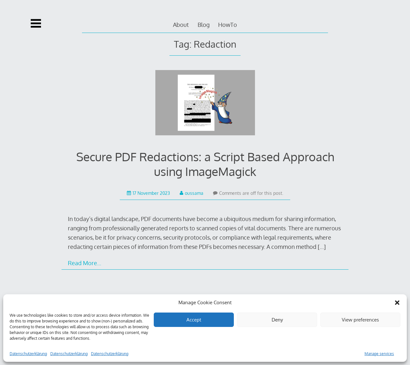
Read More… (84, 262)
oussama (191, 193)
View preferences (360, 320)
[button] (397, 302)
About (181, 24)
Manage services (379, 353)
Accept (193, 320)
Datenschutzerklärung (28, 353)
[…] (322, 246)
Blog (203, 24)
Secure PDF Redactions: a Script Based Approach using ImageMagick (205, 164)
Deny (277, 320)
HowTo (227, 24)
